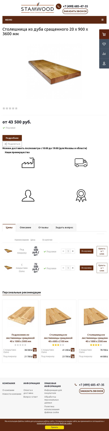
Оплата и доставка (28, 391)
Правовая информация (52, 384)
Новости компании (11, 394)
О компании (8, 390)
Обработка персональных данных (51, 400)
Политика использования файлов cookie (51, 409)
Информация (31, 383)
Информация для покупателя (53, 391)
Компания (8, 383)
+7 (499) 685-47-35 (75, 6)
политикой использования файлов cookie (54, 423)
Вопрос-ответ (30, 397)
